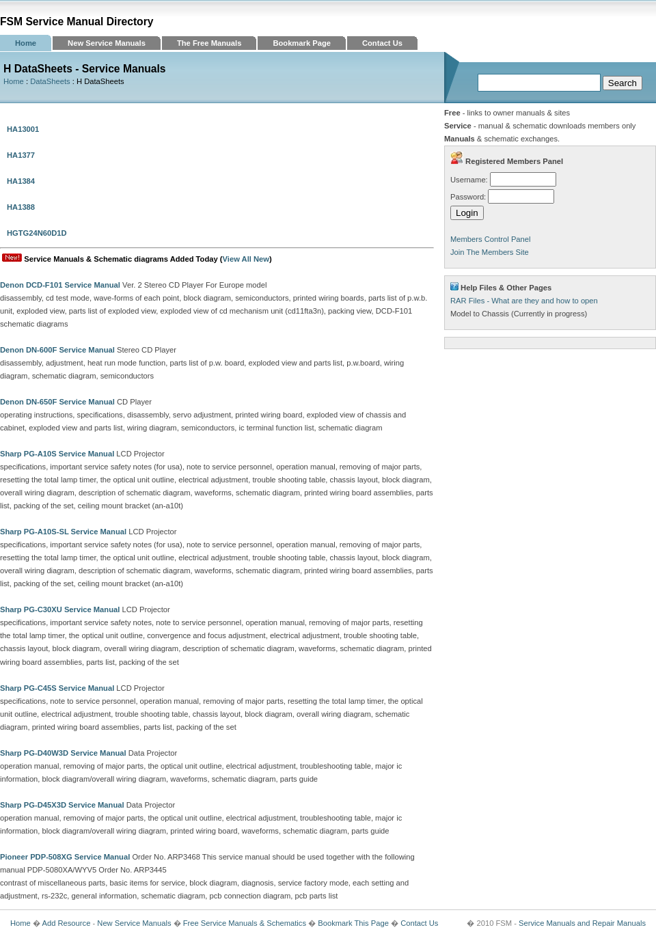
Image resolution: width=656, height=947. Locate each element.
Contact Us (382, 43)
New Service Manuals (107, 43)
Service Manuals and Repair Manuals (582, 923)
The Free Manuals (209, 43)
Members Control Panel (490, 239)
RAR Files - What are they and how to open (524, 301)
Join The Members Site (489, 252)
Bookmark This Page (353, 923)
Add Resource (66, 923)
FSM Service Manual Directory (77, 21)
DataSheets (50, 81)
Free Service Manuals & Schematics (244, 923)
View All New (246, 259)
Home (25, 43)
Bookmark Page (302, 43)
